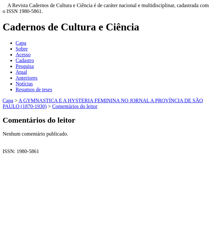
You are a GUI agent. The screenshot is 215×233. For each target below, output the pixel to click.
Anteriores (27, 78)
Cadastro (25, 60)
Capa (21, 43)
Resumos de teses (34, 89)
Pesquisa (25, 66)
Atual (21, 72)
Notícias (24, 83)
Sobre (22, 48)
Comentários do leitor (75, 106)
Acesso (23, 54)
